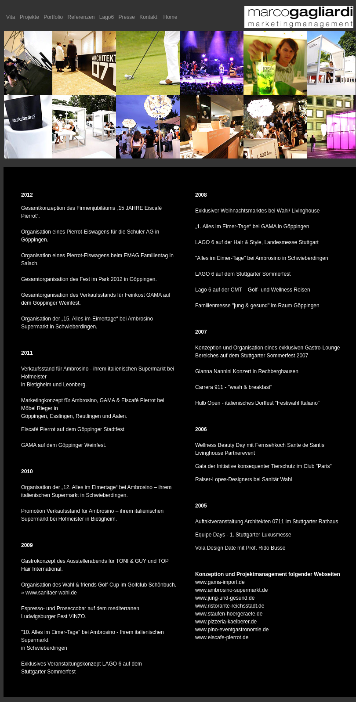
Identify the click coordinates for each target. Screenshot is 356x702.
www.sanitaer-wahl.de (51, 593)
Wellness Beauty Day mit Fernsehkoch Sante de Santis (259, 445)
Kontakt (148, 17)
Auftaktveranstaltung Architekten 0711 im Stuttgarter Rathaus (266, 521)
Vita (10, 17)
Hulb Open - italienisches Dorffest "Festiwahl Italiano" (257, 403)
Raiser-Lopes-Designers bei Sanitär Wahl (243, 479)
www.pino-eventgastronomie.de (232, 629)
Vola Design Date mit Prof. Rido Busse (240, 548)
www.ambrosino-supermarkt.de (231, 590)
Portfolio (53, 17)
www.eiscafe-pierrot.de (221, 637)
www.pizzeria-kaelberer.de (226, 622)
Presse (127, 17)
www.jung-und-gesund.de (224, 598)
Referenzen (80, 17)
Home (170, 17)
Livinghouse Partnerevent (225, 453)
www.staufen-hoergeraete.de (228, 614)
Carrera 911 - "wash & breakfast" (233, 387)
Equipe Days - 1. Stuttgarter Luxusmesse (243, 535)
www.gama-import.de (220, 582)
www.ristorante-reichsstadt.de (229, 606)
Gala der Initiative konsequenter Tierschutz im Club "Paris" (263, 466)
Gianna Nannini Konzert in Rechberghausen (246, 371)
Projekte (29, 17)
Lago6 (106, 17)
